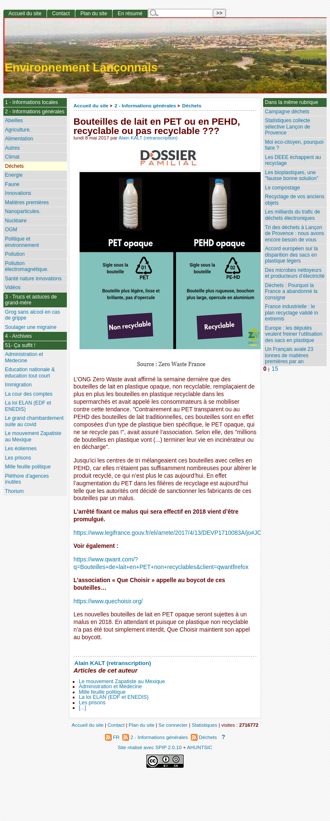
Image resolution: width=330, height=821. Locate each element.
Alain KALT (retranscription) (148, 137)
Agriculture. (18, 130)
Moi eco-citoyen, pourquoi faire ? (294, 145)
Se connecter (173, 725)
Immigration (18, 385)
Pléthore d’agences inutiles (27, 479)
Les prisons (92, 703)
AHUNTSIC (199, 747)
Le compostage (282, 188)
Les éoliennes (21, 449)
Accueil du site (91, 105)
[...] (82, 708)
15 (275, 369)
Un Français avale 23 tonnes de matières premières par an (289, 355)
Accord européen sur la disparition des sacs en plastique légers (291, 255)
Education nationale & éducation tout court (30, 373)
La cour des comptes (28, 394)
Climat (12, 157)
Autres (12, 148)
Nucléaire (16, 221)
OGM (11, 230)
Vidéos (13, 287)
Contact (61, 13)
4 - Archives (18, 336)
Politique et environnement (22, 242)
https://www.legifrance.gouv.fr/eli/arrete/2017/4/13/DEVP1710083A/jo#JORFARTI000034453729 (197, 533)
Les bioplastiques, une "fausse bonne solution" (291, 176)
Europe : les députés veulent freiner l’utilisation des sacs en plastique (293, 334)
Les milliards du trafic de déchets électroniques (292, 215)
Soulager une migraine (31, 327)
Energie (14, 175)
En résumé (130, 13)
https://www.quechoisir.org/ (108, 601)
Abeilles (14, 120)
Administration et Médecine (110, 687)
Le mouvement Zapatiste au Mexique (122, 681)
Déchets (191, 105)
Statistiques (204, 725)
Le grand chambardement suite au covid (34, 421)
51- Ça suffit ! (20, 345)
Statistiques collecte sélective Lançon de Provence (287, 127)
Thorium (14, 491)
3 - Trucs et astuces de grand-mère (31, 300)
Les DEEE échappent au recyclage (293, 160)
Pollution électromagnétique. (27, 266)
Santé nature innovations (33, 279)
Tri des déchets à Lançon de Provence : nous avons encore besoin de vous (294, 233)
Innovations (18, 193)
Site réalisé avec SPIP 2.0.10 (150, 747)
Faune (12, 184)
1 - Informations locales (31, 102)
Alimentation (19, 139)
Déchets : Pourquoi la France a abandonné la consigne (291, 291)
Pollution (15, 254)
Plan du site (93, 13)
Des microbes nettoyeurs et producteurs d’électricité (294, 273)
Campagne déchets (287, 112)
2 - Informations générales (145, 105)
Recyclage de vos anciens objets (294, 200)
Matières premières (27, 202)
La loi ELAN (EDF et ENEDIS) (113, 697)
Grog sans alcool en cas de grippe (32, 315)
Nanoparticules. (23, 211)
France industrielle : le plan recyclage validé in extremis (291, 313)
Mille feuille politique (102, 692)
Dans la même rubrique (291, 102)
